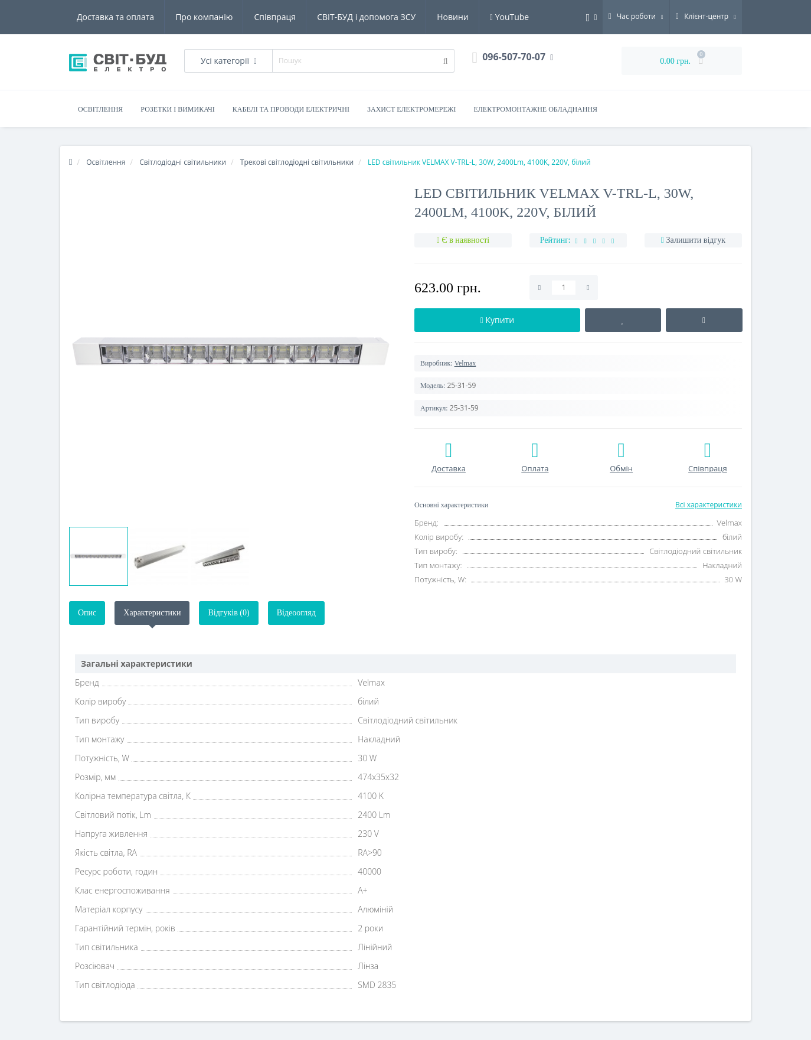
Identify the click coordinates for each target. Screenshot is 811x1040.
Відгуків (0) (228, 612)
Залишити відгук (695, 240)
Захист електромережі (411, 109)
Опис (87, 612)
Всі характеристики (708, 505)
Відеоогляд (296, 612)
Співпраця (275, 16)
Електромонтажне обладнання (536, 109)
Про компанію (204, 16)
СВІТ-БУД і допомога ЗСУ (366, 16)
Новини (452, 16)
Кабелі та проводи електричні (291, 109)
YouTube (509, 16)
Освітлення (100, 109)
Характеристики (152, 612)
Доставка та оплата (115, 16)
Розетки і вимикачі (177, 109)
